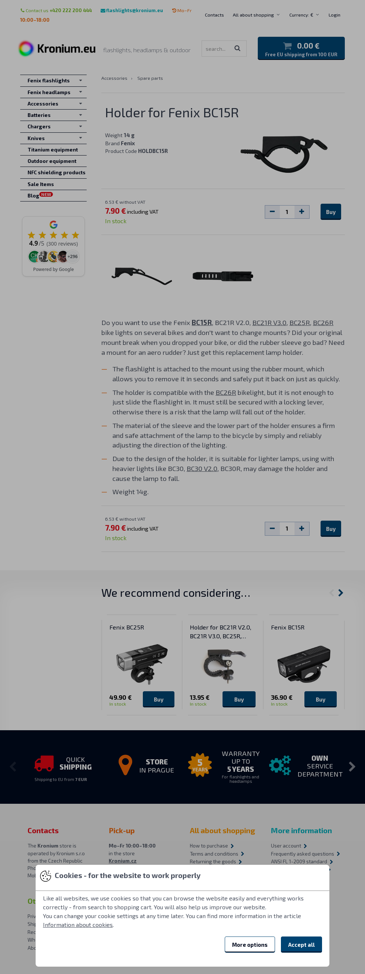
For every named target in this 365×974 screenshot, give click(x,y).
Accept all (301, 944)
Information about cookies (78, 924)
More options (250, 944)
